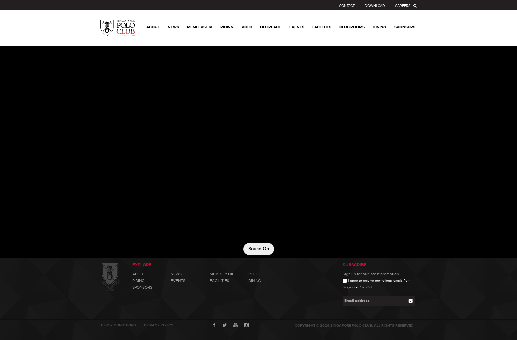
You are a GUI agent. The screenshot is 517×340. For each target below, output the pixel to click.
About (138, 274)
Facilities (219, 280)
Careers (402, 6)
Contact (347, 6)
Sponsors (142, 287)
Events (178, 280)
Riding (138, 280)
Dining (254, 280)
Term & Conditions (118, 325)
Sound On (258, 249)
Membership (222, 274)
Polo (253, 274)
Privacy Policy (158, 325)
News (176, 274)
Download (375, 6)
